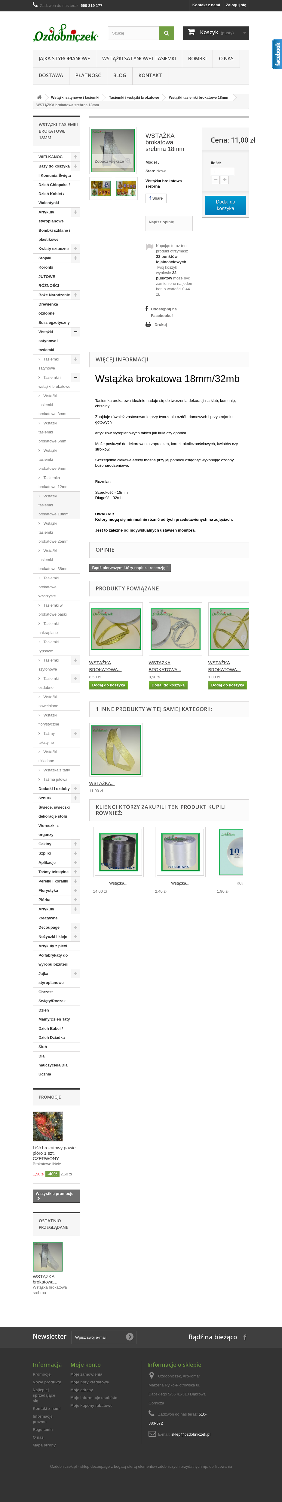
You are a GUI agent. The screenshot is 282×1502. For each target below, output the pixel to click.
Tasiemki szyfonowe (48, 664)
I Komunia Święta (54, 175)
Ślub (42, 1047)
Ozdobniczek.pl (63, 1466)
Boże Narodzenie (54, 295)
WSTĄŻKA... (102, 783)
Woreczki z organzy (48, 830)
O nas (226, 58)
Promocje (50, 1097)
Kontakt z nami (206, 5)
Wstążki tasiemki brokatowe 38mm (53, 559)
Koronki (45, 267)
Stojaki (44, 258)
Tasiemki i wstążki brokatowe (134, 97)
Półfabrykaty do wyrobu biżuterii (53, 960)
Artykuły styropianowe (51, 216)
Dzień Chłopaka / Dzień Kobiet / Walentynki (54, 193)
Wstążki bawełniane (48, 701)
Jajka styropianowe (64, 58)
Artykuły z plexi (52, 946)
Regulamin (43, 1429)
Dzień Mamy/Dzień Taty (54, 1014)
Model (151, 162)
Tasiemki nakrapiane (48, 628)
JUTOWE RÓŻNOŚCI (48, 281)
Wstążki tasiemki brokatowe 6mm (52, 432)
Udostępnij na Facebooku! (164, 312)
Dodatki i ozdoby (54, 788)
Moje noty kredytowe (89, 1382)
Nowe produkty (47, 1382)
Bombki (197, 58)
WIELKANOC (50, 157)
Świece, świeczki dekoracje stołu (54, 812)
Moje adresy (81, 1390)
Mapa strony (44, 1445)
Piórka (44, 899)
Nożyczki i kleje (52, 936)
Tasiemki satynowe (48, 363)
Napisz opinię (161, 222)
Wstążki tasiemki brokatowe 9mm (52, 459)
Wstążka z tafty (56, 770)
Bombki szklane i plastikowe (54, 235)
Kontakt (150, 75)
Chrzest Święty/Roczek (52, 996)
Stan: (150, 171)
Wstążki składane (47, 756)
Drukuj (161, 324)
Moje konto (85, 1364)
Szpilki (44, 853)
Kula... (242, 883)
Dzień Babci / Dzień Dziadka (51, 1033)
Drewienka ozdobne (48, 308)
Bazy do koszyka (54, 166)
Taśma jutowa (54, 779)
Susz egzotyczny (54, 322)
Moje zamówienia (86, 1374)
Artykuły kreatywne (48, 913)
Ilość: (216, 163)
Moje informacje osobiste (93, 1397)
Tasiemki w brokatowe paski (52, 610)
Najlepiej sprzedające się (44, 1395)
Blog (119, 75)
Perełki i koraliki (53, 881)
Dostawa (51, 75)
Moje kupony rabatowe (91, 1405)
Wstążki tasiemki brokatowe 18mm (198, 97)
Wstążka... (118, 883)
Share (156, 198)
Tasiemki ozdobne (48, 683)
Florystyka (48, 890)
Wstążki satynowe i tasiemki (139, 58)
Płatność (88, 75)
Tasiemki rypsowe (48, 646)
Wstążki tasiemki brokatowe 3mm (52, 405)
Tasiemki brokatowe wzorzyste (48, 587)
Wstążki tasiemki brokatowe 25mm (53, 532)
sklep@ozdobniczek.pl (190, 1434)
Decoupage (49, 927)
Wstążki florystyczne (48, 719)
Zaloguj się (236, 5)
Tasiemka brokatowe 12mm (53, 482)
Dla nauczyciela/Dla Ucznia (53, 1065)
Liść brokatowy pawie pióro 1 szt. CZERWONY (54, 1153)
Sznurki (45, 798)
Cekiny (44, 844)
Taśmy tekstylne (46, 738)
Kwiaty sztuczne (53, 248)
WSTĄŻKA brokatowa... (45, 1279)
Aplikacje (47, 862)
